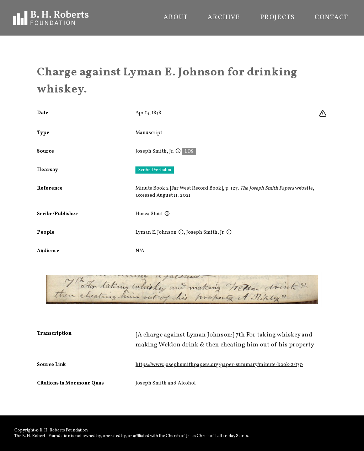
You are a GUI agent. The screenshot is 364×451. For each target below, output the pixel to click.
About (176, 18)
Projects (277, 18)
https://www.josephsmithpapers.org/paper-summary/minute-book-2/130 (219, 364)
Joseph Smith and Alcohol (165, 383)
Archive (224, 18)
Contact (331, 18)
